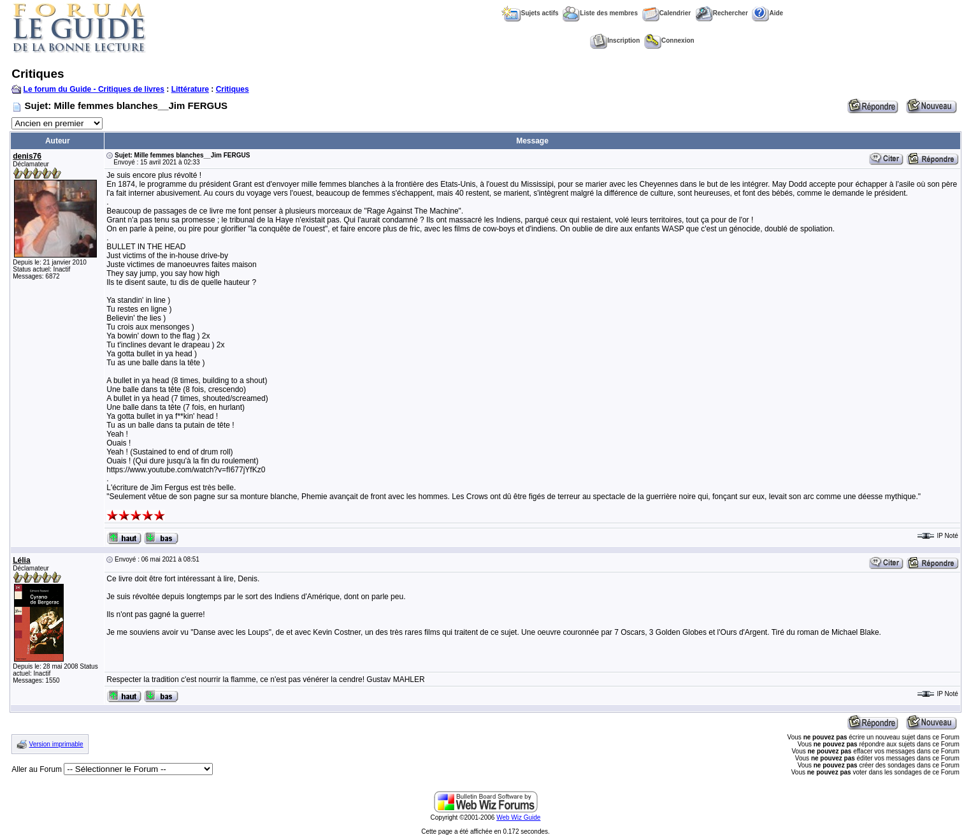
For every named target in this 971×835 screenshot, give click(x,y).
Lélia (21, 560)
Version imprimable (56, 744)
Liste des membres (600, 13)
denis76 (27, 156)
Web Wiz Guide (518, 817)
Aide (767, 13)
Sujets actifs (530, 13)
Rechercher (721, 13)
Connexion (669, 40)
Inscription (615, 40)
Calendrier (666, 13)
